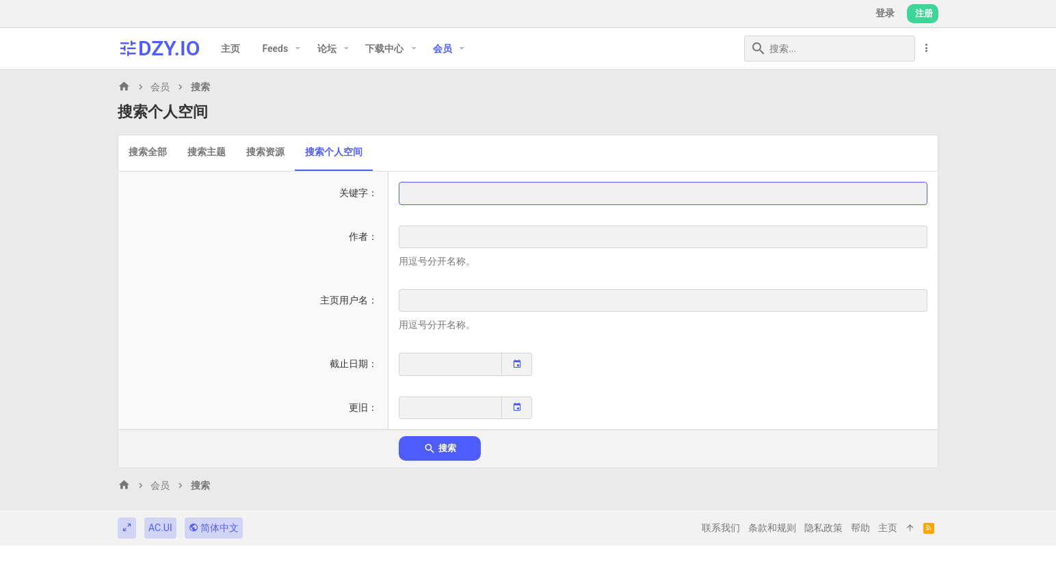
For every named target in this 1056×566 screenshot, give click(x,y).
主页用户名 (344, 300)
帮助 (860, 527)
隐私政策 (823, 527)
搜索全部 (148, 151)
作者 (358, 236)
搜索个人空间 (333, 151)
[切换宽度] (127, 528)
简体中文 (214, 527)
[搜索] (829, 48)
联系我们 (721, 527)
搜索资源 (265, 151)
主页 (887, 527)
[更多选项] (926, 48)
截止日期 (349, 363)
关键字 (353, 192)
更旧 (358, 407)
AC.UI (160, 527)
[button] (297, 48)
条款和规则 (772, 527)
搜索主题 (206, 151)
